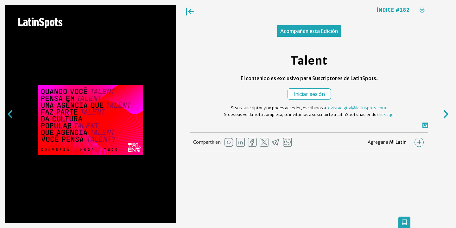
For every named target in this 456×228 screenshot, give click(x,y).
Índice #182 (393, 10)
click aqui (386, 114)
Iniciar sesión (309, 94)
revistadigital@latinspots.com (356, 108)
